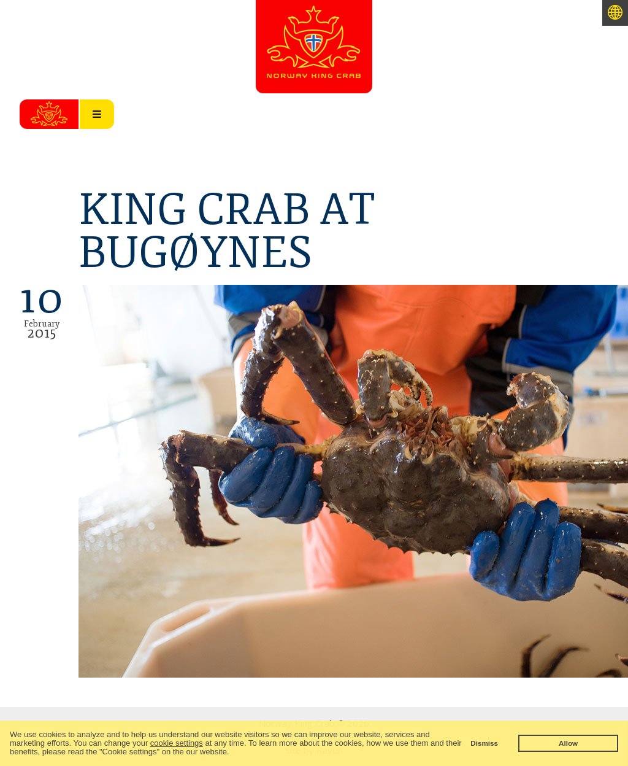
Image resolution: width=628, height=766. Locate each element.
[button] (232, 752)
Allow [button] (568, 743)
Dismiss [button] (484, 743)
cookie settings (176, 743)
